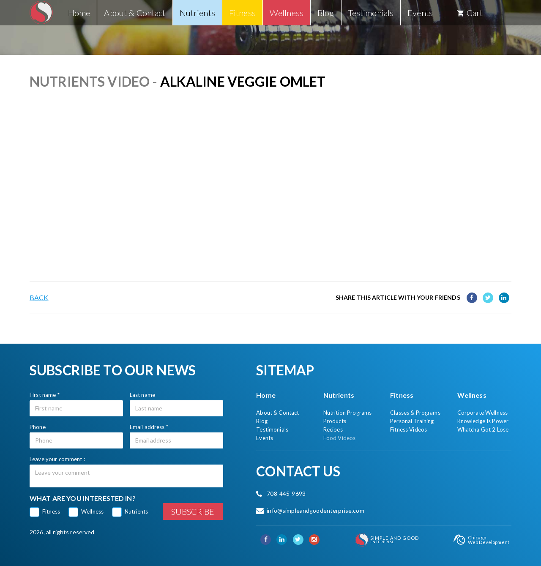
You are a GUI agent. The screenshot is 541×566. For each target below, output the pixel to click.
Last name (142, 394)
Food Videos (339, 438)
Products (334, 421)
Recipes (333, 429)
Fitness (51, 511)
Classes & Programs (415, 412)
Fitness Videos (408, 429)
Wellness (92, 511)
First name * (45, 394)
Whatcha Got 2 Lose (483, 429)
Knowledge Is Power (483, 421)
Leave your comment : (57, 459)
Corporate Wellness (482, 412)
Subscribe (192, 511)
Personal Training (412, 421)
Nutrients (136, 511)
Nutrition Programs (347, 412)
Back (39, 297)
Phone (38, 427)
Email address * (149, 427)
